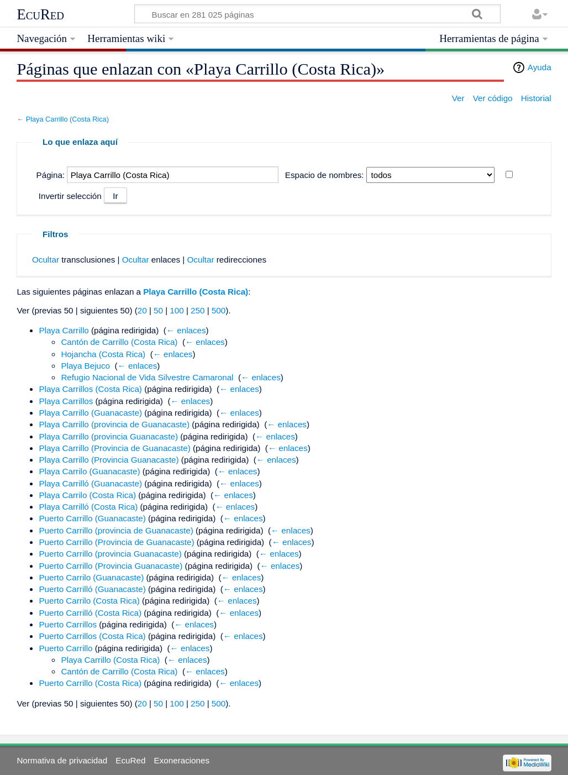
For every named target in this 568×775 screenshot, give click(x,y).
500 (218, 310)
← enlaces (186, 330)
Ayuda (539, 67)
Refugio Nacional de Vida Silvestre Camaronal (147, 377)
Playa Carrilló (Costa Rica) (88, 506)
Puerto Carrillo (65, 648)
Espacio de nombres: (324, 175)
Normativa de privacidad (62, 760)
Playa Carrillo (63, 330)
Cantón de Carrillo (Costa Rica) (119, 342)
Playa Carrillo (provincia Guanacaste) (108, 436)
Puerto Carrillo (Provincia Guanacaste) (110, 565)
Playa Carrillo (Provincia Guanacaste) (108, 459)
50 (158, 310)
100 (176, 310)
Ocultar (45, 259)
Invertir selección (70, 196)
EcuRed (40, 14)
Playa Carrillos (66, 401)
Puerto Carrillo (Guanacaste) (92, 518)
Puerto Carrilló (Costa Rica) (90, 612)
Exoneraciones (181, 760)
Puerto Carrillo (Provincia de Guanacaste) (116, 542)
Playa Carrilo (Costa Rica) (87, 495)
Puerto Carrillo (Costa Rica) (90, 683)
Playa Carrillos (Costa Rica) (90, 389)
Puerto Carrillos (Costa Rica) (92, 636)
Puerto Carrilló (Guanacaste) (92, 589)
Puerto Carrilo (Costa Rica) (89, 600)
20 (142, 310)
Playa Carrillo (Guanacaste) (90, 412)
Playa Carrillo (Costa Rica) (67, 119)
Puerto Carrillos (68, 624)
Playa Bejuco (85, 365)
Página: (50, 175)
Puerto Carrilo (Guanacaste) (91, 577)
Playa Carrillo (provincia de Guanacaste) (114, 424)
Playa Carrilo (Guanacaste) (89, 471)
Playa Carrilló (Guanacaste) (90, 483)
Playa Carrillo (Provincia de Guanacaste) (114, 448)
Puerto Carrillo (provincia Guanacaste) (110, 553)
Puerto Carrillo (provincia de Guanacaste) (116, 530)
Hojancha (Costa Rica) (103, 354)
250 (197, 310)
